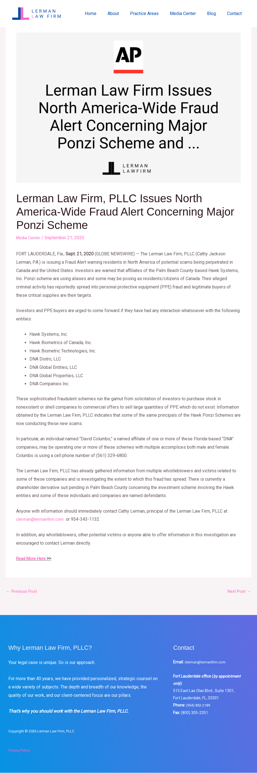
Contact (235, 13)
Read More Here (32, 558)
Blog (214, 13)
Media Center (188, 13)
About (123, 13)
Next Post (238, 591)
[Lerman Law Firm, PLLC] (37, 13)
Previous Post (23, 591)
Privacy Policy (19, 751)
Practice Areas (152, 13)
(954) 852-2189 (199, 705)
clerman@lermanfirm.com (207, 662)
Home (103, 13)
